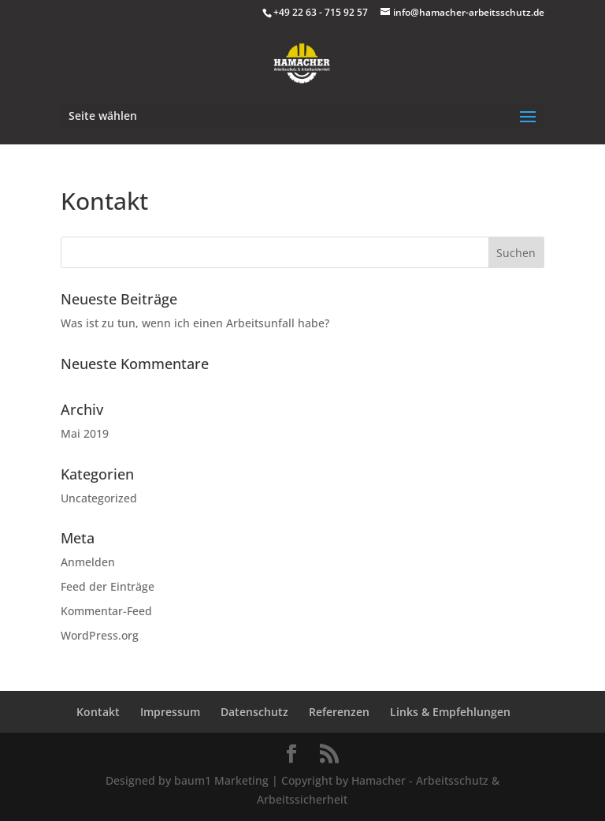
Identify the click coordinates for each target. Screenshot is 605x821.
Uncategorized (99, 498)
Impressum (170, 711)
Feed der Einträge (107, 586)
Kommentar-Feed (106, 610)
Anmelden (88, 561)
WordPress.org (100, 635)
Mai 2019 (85, 433)
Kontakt (98, 711)
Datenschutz (254, 711)
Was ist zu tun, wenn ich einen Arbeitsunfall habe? (195, 322)
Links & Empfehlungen (450, 711)
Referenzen (339, 711)
